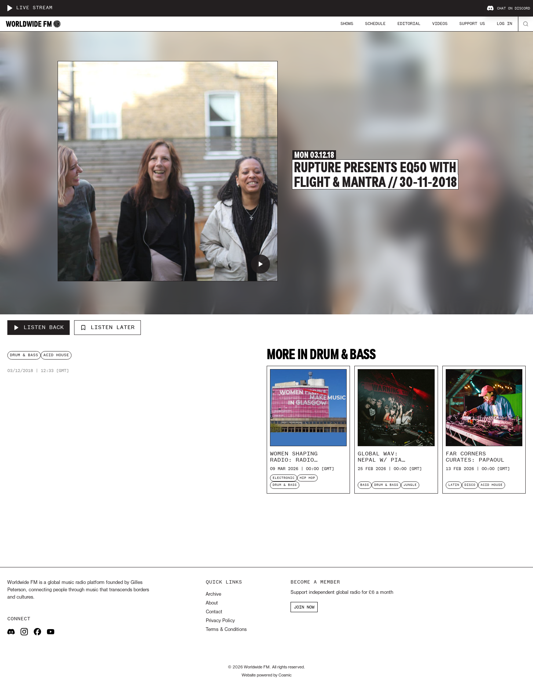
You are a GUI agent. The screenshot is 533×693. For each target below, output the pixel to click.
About (212, 603)
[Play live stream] (9, 8)
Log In (504, 23)
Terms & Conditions (226, 630)
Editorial (408, 23)
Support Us (472, 23)
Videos (440, 23)
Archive (213, 594)
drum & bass (24, 355)
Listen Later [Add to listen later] (107, 327)
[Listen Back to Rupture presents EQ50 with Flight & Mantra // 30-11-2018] (38, 327)
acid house (56, 355)
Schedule (375, 23)
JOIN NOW (304, 607)
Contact (214, 612)
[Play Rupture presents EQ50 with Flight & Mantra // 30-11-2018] (260, 264)
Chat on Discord (508, 8)
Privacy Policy (220, 621)
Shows (346, 23)
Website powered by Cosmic (267, 675)
